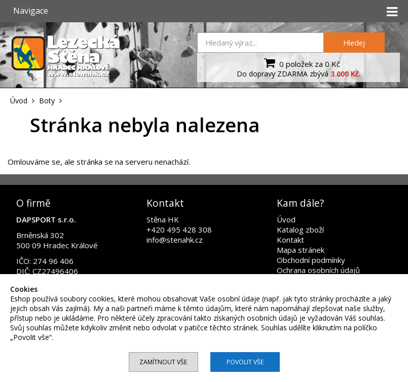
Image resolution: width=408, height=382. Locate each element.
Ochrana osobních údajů (318, 270)
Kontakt (290, 240)
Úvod (286, 219)
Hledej (354, 42)
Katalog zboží (300, 229)
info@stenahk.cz (174, 240)
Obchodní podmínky (311, 260)
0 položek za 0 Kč (301, 63)
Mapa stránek (300, 250)
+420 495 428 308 (179, 229)
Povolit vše (245, 362)
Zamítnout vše (163, 362)
